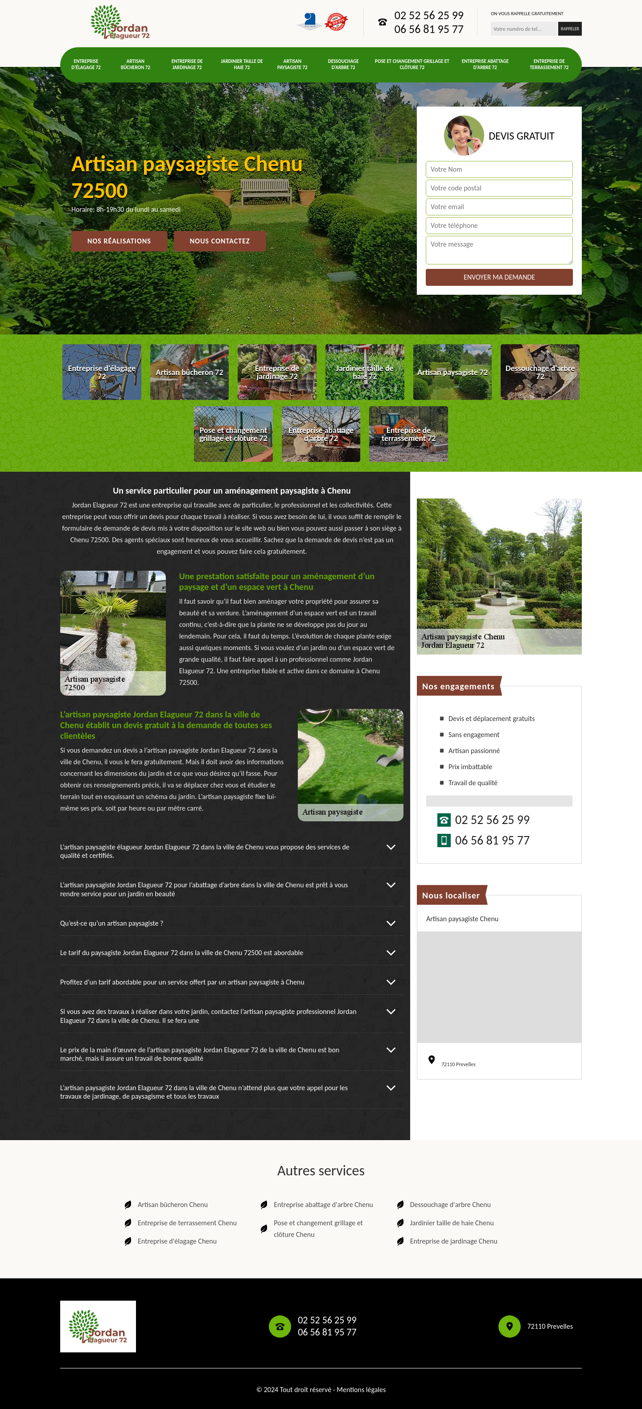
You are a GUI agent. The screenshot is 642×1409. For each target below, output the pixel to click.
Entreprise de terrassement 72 (549, 64)
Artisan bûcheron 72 (135, 64)
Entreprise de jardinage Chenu (446, 1241)
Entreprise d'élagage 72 (86, 64)
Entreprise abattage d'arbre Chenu (316, 1204)
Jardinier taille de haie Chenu (444, 1223)
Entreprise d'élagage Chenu (170, 1241)
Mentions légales (361, 1389)
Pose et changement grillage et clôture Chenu (311, 1229)
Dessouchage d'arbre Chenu (443, 1204)
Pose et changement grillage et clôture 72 (412, 64)
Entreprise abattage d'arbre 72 (485, 64)
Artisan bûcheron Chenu (165, 1204)
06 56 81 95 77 (429, 29)
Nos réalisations (119, 241)
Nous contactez (220, 241)
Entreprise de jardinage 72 (187, 64)
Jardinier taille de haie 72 (242, 64)
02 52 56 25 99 (429, 15)
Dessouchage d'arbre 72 (343, 64)
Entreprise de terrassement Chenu (180, 1223)
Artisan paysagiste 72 (292, 64)
